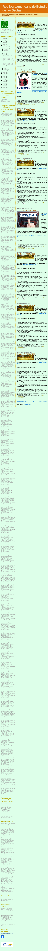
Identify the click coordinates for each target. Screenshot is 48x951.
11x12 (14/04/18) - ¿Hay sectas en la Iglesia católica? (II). (8, 281)
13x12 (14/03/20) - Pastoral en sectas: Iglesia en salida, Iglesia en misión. (8, 148)
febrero (5, 69)
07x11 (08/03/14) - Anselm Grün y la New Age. (7, 538)
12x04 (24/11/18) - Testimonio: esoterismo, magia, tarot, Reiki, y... (8, 237)
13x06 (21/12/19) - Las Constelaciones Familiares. (7, 163)
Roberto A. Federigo (5, 810)
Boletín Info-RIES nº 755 (26, 23)
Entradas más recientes (22, 401)
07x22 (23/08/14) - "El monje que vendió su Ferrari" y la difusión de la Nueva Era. (7, 507)
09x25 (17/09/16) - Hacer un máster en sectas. (7, 390)
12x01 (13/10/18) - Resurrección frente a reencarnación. (6, 247)
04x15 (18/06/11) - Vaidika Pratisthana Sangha (7, 683)
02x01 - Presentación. (6, 793)
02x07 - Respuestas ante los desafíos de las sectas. (7, 777)
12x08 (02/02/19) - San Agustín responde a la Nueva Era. (8, 224)
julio (5, 53)
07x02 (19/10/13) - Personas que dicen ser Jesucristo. (7, 561)
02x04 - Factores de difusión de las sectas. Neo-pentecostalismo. (8, 786)
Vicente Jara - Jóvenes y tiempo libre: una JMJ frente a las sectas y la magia (7, 827)
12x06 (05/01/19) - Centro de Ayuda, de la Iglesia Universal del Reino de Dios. (7, 231)
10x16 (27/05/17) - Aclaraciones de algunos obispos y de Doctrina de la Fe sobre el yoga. (8, 345)
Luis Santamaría (4, 815)
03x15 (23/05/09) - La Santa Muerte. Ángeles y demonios (7, 734)
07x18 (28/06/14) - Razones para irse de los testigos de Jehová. (7, 519)
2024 (4, 40)
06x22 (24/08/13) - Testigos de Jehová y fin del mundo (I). (8, 566)
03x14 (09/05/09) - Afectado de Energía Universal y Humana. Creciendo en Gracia (8, 737)
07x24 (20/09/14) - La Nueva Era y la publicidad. (7, 501)
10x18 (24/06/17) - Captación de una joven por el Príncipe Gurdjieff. (7, 337)
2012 (4, 81)
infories (22, 66)
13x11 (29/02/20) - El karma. (7, 150)
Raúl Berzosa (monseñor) (7, 806)
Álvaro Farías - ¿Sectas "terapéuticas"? (6, 862)
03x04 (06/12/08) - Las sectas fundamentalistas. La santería (7, 760)
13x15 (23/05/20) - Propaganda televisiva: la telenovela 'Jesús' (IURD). (8, 140)
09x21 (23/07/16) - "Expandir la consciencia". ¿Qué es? (8, 399)
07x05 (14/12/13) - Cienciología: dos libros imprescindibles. (6, 553)
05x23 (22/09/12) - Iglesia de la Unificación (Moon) (8, 615)
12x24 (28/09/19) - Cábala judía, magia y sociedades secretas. (7, 181)
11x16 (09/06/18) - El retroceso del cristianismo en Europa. (8, 270)
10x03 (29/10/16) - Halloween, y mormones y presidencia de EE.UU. (8, 381)
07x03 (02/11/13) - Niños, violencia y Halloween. (6, 559)
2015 (4, 77)
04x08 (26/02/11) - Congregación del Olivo (6, 698)
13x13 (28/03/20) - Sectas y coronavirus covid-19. (7, 145)
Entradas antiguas (42, 401)
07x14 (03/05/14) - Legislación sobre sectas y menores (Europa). (8, 530)
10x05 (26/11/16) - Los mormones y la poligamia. (7, 375)
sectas (32, 248)
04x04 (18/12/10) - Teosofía (7, 706)
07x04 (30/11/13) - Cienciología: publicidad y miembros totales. (6, 556)
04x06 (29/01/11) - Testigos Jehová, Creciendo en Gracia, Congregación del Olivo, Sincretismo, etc (7, 703)
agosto (5, 51)
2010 (4, 84)
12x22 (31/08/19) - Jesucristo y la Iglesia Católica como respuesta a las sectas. (8, 189)
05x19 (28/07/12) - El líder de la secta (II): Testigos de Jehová (8, 626)
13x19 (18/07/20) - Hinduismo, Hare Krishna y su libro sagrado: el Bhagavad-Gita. (8, 127)
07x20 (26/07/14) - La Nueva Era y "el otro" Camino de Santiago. (7, 513)
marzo (5, 68)
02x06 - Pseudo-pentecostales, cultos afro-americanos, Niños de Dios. (8, 780)
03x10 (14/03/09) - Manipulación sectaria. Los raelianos (7, 745)
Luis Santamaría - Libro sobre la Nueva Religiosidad (7, 866)
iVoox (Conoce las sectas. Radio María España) (7, 913)
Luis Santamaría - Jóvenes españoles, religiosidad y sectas (8, 864)
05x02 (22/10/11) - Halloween (7, 668)
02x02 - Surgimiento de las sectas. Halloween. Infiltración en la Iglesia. (7, 791)
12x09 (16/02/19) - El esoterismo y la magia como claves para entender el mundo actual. (8, 221)
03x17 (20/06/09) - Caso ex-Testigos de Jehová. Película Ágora (7, 728)
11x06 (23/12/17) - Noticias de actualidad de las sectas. (8, 300)
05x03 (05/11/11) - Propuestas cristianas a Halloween (8, 667)
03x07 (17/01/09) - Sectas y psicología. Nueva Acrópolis (7, 753)
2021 (4, 44)
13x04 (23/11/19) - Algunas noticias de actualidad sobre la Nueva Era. (8, 168)
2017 (4, 74)
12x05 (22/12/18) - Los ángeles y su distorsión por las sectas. (8, 234)
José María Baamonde (6, 803)
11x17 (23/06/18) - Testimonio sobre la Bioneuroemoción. (7, 268)
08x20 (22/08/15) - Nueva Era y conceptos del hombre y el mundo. (8, 453)
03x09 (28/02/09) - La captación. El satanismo (6, 748)
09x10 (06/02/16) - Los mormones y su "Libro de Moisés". (6, 424)
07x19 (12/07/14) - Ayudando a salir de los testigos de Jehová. (8, 516)
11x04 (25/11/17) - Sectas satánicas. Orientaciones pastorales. (7, 306)
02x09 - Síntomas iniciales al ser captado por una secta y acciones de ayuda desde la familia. (7, 771)
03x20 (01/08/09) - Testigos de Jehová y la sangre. (8, 721)
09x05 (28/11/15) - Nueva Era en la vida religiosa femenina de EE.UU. (8, 437)
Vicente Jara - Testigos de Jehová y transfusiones (7, 880)
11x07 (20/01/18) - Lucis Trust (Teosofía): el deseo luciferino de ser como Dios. (7, 297)
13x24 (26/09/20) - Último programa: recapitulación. (6, 114)
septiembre (6, 50)
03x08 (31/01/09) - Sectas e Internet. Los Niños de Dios (7, 751)
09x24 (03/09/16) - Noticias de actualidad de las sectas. (8, 393)
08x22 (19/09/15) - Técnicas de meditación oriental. (8, 448)
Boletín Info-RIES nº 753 (26, 160)
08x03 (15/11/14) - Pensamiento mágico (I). (6, 494)
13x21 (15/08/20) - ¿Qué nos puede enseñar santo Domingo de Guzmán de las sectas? (8, 121)
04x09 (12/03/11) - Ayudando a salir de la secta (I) (8, 696)
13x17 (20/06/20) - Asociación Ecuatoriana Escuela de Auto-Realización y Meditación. (7, 133)
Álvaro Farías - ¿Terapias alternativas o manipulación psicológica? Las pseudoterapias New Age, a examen (7, 849)
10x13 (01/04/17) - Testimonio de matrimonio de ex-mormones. (7, 354)
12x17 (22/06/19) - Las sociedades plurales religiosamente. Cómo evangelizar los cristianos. (7, 202)
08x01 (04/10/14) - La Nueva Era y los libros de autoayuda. (7, 499)
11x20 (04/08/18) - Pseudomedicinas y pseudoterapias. (5, 260)
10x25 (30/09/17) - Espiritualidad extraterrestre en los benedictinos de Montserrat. (8, 317)
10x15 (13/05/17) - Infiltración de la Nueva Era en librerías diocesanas (7, 348)
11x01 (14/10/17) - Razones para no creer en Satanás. (7, 315)
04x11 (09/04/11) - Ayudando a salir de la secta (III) (8, 692)
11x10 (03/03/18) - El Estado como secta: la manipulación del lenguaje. (7, 286)
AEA (22, 104)
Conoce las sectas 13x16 (26, 210)
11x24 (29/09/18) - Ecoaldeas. (8, 249)
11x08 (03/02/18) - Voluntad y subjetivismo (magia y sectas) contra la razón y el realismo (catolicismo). (7, 293)
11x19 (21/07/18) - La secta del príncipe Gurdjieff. (8, 263)
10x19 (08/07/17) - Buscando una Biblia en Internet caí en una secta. (7, 334)
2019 (4, 72)
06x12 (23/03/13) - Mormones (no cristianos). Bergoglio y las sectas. (8, 587)
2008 (4, 87)
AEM (24, 104)
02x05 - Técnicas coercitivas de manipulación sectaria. (8, 783)
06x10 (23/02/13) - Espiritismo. (8, 593)
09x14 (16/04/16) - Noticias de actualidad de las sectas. (8, 417)
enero (5, 70)
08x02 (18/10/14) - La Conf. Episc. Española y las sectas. (7, 496)
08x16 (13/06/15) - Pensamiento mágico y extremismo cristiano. (6, 464)
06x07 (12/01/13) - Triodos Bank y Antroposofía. (7, 599)
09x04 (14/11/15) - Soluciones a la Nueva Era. (7, 440)
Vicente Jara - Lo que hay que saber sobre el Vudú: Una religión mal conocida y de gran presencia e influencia (8, 870)
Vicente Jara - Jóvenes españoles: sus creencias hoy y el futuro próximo (8, 859)
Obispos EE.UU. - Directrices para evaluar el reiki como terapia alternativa (7, 899)
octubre (5, 49)
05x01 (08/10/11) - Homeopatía (8, 669)
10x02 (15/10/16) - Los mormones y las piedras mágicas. (6, 384)
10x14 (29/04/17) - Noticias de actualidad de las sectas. (8, 351)
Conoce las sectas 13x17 (26, 71)
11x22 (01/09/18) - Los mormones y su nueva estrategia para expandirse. (7, 254)
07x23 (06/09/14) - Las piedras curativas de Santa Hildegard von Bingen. (8, 503)
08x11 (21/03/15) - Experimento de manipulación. (8, 476)
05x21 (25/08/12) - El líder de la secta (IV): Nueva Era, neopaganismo (8, 619)
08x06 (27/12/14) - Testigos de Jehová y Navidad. (8, 487)
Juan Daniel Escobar (5, 808)
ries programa (33, 104)
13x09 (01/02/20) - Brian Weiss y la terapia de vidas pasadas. (8, 155)
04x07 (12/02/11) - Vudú (6, 700)
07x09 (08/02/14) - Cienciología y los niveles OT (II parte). (8, 542)
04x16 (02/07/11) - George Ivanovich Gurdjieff (7, 680)
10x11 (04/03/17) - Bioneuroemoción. (5, 359)
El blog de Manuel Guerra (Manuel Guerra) (7, 920)
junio (5, 54)
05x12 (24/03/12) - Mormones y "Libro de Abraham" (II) (8, 645)
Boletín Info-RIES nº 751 (26, 305)
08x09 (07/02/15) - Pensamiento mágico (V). (6, 481)
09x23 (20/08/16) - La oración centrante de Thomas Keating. (8, 395)
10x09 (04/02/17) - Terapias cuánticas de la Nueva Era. (7, 364)
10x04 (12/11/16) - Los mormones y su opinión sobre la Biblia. (7, 377)
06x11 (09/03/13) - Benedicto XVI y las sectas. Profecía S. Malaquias (7, 590)
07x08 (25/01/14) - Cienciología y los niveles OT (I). (8, 544)
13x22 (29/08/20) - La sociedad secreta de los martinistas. (8, 118)
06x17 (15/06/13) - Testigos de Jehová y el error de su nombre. (8, 578)
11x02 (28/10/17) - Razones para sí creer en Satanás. (7, 312)
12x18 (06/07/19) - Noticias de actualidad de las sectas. (8, 199)
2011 (4, 83)
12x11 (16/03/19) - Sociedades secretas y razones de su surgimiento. (8, 215)
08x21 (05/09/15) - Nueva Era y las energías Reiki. (8, 451)
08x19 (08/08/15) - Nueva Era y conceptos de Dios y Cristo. (8, 456)
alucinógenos (23, 154)
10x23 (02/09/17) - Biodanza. (7, 322)
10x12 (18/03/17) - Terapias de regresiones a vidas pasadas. (8, 357)
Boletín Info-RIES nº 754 (26, 110)
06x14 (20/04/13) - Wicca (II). (7, 584)
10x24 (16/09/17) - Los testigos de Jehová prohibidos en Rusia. (8, 320)
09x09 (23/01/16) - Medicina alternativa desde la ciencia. (7, 427)
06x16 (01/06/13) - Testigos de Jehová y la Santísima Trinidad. (8, 580)
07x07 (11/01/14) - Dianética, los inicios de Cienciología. (7, 547)
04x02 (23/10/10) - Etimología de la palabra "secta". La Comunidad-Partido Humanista (8, 712)
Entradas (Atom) (28, 404)
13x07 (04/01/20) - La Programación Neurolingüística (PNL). (8, 160)
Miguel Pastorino (5, 813)
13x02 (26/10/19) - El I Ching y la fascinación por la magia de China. (8, 174)
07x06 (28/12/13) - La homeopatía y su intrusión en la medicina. (8, 549)
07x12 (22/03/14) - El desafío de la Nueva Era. (7, 535)
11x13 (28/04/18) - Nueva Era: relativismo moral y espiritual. (8, 279)
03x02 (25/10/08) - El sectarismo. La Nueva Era (7, 765)
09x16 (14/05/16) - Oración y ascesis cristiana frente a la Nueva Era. (7, 413)
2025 (4, 38)
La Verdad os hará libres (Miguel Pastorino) (6, 918)
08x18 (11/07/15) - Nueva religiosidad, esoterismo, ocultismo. (6, 459)
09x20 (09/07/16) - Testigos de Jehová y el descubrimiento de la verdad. (8, 402)
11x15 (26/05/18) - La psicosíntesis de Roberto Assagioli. (6, 273)
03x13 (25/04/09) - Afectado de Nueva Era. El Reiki (8, 740)
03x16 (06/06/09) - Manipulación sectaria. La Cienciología (6, 731)
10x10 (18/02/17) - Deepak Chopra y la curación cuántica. (8, 361)
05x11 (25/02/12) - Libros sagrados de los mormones (7, 647)
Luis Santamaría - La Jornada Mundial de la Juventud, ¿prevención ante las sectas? (7, 836)
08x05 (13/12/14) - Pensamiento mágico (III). (7, 490)
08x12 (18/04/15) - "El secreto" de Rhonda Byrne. (8, 474)
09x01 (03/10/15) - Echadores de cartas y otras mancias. (7, 446)
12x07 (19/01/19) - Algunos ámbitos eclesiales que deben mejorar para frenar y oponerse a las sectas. (8, 228)
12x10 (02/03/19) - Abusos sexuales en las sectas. (7, 218)
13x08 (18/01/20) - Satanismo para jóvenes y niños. (7, 157)
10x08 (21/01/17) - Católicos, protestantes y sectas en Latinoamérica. (7, 366)
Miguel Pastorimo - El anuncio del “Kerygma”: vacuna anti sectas (7, 844)
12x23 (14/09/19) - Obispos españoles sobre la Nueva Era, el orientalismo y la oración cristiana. (8, 185)
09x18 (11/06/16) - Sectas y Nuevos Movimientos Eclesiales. (7, 408)
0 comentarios (20, 65)
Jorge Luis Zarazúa (5, 817)
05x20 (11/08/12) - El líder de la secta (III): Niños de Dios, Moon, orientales (8, 623)
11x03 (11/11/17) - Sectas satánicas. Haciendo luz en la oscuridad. (7, 309)
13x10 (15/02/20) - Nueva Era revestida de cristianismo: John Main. (8, 152)
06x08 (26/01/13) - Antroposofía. (5, 597)
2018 (4, 73)
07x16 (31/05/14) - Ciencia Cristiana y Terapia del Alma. (7, 524)
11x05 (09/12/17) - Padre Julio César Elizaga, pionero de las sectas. (8, 303)
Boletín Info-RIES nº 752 (26, 254)
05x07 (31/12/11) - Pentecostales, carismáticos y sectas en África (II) (7, 656)
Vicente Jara (4, 812)
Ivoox (2, 100)
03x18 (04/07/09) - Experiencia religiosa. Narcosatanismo (8, 725)
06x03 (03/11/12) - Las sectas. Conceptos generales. (8, 608)
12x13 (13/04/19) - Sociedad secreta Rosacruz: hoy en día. (7, 210)
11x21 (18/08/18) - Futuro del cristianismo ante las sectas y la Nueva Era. (8, 257)
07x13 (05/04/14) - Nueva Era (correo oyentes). (7, 533)
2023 (4, 41)
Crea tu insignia (4, 938)
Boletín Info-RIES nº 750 (26, 354)
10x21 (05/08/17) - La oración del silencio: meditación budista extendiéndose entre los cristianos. (8, 328)
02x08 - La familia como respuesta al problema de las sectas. (7, 774)
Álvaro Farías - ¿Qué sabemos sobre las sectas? (8, 824)
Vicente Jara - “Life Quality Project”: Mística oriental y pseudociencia (7, 877)
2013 (4, 80)
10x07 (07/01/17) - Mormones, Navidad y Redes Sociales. (8, 369)
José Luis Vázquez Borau (6, 816)
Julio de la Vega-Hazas (6, 807)
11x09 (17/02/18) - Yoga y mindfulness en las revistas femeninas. (7, 289)
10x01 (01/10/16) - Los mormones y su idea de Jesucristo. (6, 387)
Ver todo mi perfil (5, 32)
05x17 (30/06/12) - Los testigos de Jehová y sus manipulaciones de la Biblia (8, 631)
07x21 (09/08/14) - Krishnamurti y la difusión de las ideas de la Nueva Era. (8, 510)
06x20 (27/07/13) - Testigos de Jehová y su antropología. (8, 570)
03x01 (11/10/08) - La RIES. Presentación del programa (7, 767)
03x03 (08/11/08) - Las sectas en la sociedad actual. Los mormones (7, 762)
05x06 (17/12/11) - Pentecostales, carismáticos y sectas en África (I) (7, 660)
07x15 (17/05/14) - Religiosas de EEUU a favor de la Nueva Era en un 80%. (7, 527)
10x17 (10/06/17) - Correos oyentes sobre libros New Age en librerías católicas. (7, 341)
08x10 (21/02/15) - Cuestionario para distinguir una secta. (8, 479)
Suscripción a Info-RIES (6, 908)
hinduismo (27, 104)
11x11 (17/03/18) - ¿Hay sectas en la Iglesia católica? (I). (8, 283)
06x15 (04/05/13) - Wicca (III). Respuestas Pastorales (7, 582)
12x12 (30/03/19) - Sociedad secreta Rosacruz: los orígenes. (8, 212)
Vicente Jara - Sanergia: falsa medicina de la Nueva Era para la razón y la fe (8, 873)
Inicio (33, 401)
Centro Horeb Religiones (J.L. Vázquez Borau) (7, 922)
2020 (4, 45)
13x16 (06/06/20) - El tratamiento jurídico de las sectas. (7, 137)
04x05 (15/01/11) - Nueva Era (7, 705)
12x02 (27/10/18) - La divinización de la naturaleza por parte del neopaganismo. (7, 244)
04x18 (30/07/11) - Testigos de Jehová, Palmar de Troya (8, 676)
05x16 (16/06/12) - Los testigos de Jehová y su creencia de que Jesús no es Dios (8, 634)
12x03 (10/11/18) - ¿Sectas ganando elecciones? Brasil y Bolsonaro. (7, 240)
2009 (4, 85)
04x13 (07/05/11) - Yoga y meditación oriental (7, 687)
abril (5, 67)
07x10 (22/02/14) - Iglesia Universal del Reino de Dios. (7, 540)
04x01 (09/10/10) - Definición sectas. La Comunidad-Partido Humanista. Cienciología (8, 715)
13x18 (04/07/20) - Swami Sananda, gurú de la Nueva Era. (7, 130)
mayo (5, 65)
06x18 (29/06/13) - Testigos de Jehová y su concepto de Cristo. (8, 575)
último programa (44, 214)
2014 (4, 79)
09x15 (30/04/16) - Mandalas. (7, 415)
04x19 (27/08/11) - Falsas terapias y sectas (7, 674)
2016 (4, 76)
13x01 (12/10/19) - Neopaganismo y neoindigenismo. (5, 178)
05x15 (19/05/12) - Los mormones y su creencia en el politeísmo (7, 637)
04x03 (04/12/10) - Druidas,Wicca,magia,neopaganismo (8, 709)
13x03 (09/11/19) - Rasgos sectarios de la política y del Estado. (7, 171)
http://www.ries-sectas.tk (29, 120)
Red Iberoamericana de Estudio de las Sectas (8, 30)
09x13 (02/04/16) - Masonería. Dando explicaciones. (8, 419)
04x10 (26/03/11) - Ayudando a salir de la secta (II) (8, 694)
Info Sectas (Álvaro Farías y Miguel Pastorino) (7, 916)
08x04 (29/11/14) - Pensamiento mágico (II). (6, 492)
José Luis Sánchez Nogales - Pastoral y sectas (7, 882)
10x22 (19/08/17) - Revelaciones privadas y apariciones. (6, 324)
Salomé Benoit (4, 805)
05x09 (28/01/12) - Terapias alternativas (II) (7, 651)
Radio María (4, 99)
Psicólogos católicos (5, 101)
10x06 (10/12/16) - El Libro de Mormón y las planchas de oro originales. (8, 372)
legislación (23, 248)
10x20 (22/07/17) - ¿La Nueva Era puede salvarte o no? (7, 331)
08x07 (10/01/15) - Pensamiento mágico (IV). (7, 485)
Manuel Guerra (4, 811)
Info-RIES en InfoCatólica (6, 909)
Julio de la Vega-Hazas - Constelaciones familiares (7, 891)
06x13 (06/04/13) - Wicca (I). (7, 585)
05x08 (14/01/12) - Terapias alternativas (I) (7, 654)
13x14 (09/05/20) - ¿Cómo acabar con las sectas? (7, 143)
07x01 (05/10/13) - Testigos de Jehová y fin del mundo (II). (8, 563)
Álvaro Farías (4, 809)
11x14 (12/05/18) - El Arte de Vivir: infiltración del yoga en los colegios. (8, 276)
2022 (4, 42)
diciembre (6, 46)
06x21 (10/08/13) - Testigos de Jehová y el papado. (8, 568)
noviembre (6, 48)
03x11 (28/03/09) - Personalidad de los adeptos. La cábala (7, 742)
